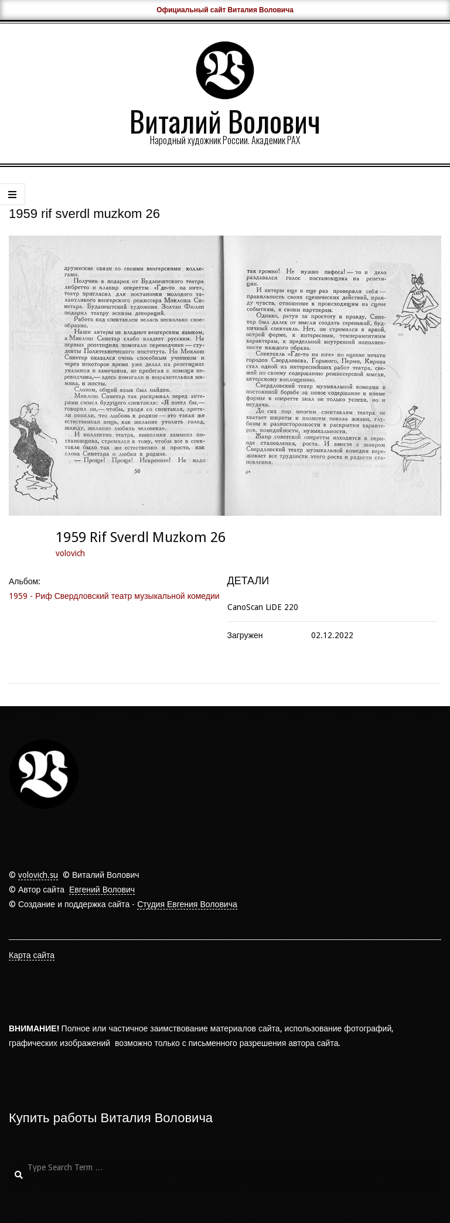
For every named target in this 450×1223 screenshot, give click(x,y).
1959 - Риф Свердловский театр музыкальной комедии (114, 596)
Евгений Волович (102, 889)
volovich (70, 553)
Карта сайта (31, 955)
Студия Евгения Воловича (187, 904)
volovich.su (38, 875)
